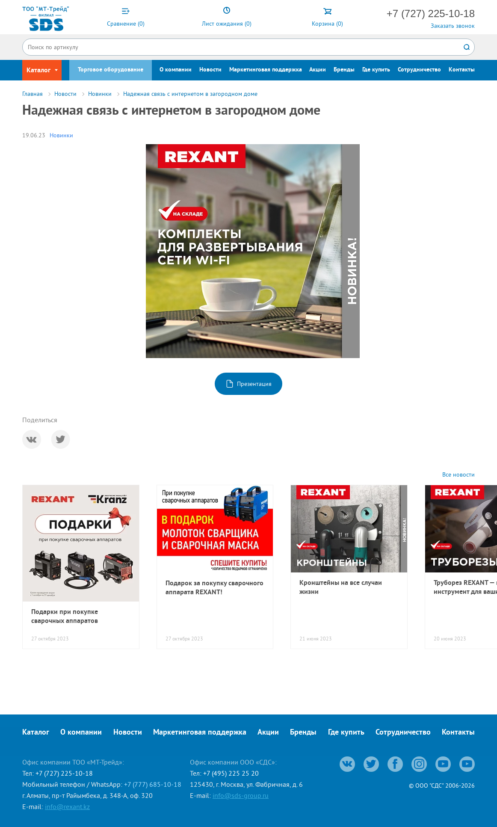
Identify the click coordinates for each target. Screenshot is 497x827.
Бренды (344, 70)
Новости (210, 70)
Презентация (254, 384)
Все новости (458, 474)
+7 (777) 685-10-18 (152, 784)
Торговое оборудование (110, 70)
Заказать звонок (453, 26)
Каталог (35, 733)
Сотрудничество (419, 70)
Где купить (376, 70)
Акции (317, 70)
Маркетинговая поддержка (265, 70)
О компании (176, 70)
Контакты (462, 70)
